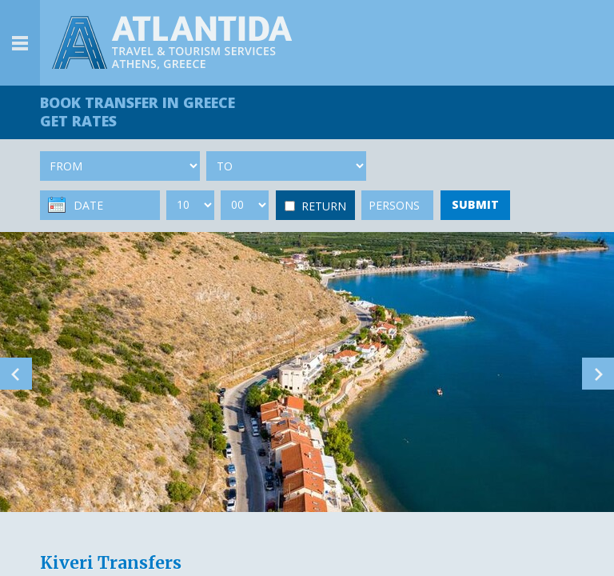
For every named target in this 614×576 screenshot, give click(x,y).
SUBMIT (475, 204)
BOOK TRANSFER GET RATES (137, 111)
